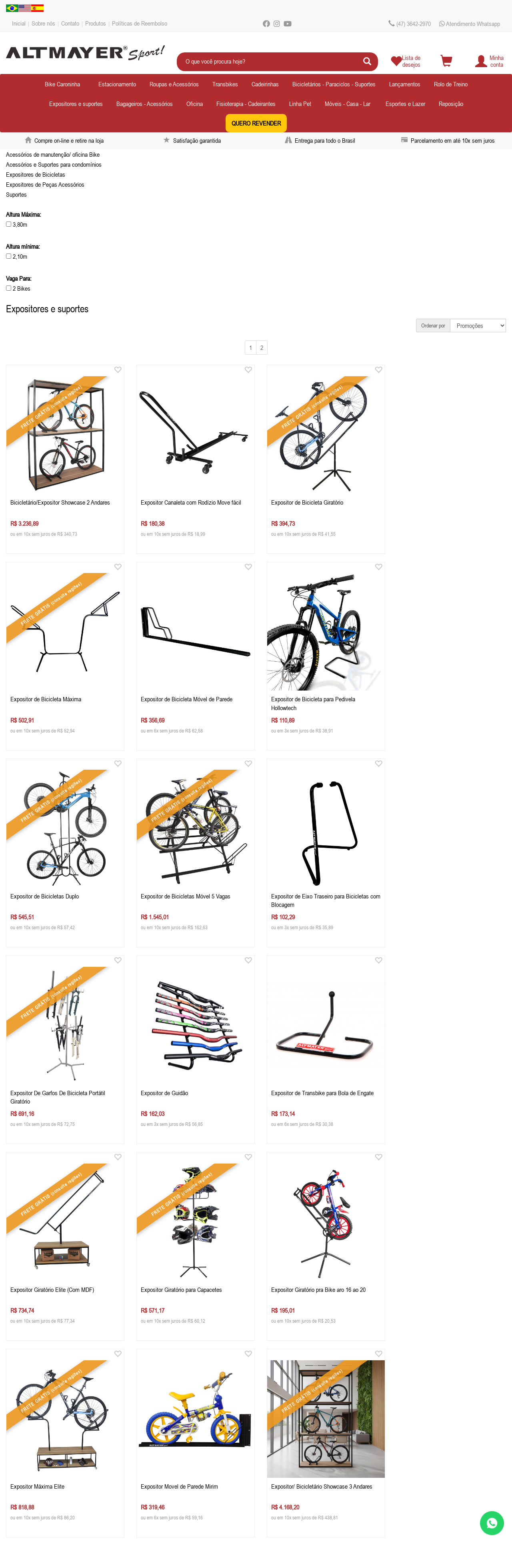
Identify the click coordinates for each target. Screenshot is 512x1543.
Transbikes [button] (225, 84)
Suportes (16, 194)
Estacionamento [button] (117, 84)
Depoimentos (31, 1442)
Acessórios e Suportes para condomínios (54, 164)
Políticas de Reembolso (139, 23)
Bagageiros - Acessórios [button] (144, 103)
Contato (70, 23)
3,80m (16, 224)
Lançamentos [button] (404, 84)
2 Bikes (18, 288)
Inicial (19, 23)
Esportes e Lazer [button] (405, 103)
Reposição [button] (451, 103)
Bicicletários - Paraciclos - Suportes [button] (334, 84)
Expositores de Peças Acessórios (45, 184)
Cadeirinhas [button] (265, 84)
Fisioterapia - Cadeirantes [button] (246, 103)
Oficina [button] (194, 103)
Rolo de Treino (451, 84)
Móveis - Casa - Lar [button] (347, 103)
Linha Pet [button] (300, 103)
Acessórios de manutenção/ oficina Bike (53, 154)
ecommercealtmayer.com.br (189, 1442)
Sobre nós (43, 23)
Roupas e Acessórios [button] (174, 84)
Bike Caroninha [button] (62, 84)
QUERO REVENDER (256, 123)
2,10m (16, 256)
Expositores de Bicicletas (35, 174)
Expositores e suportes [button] (76, 103)
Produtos (95, 23)
